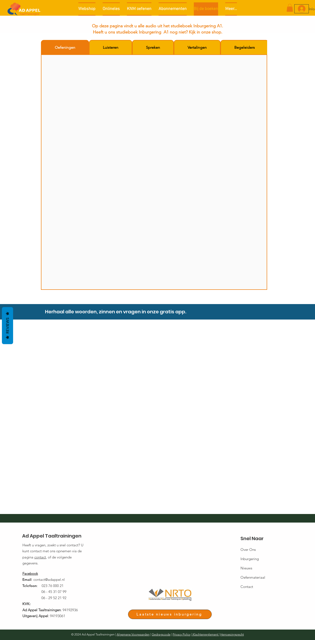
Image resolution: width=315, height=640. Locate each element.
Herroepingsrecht (232, 634)
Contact (246, 586)
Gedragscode (161, 634)
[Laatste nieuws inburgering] (170, 614)
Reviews (7, 325)
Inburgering (249, 559)
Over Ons (248, 549)
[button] (289, 8)
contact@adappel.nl (49, 579)
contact (40, 557)
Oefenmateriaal (252, 577)
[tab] (65, 47)
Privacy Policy (181, 634)
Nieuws (246, 568)
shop (216, 32)
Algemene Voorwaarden (133, 634)
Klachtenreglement (205, 634)
